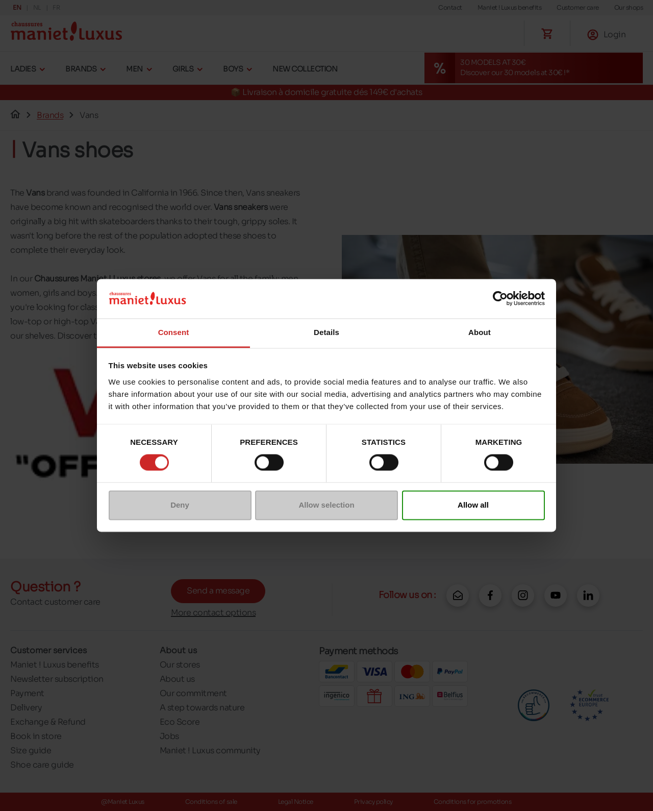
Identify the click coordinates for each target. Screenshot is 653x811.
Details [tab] (326, 332)
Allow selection (326, 504)
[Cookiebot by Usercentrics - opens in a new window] (500, 298)
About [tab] (479, 332)
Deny (179, 504)
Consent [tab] (173, 332)
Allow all (473, 504)
